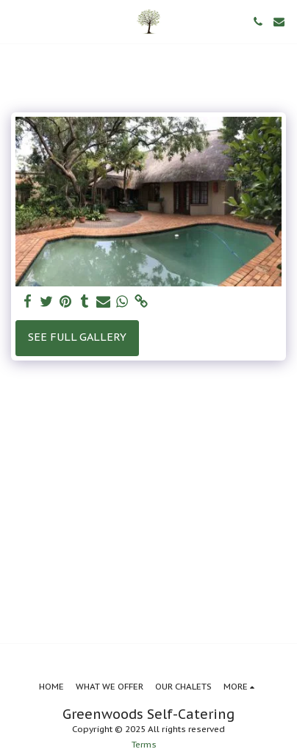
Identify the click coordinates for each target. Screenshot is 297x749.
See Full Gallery (77, 337)
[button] (16, 21)
